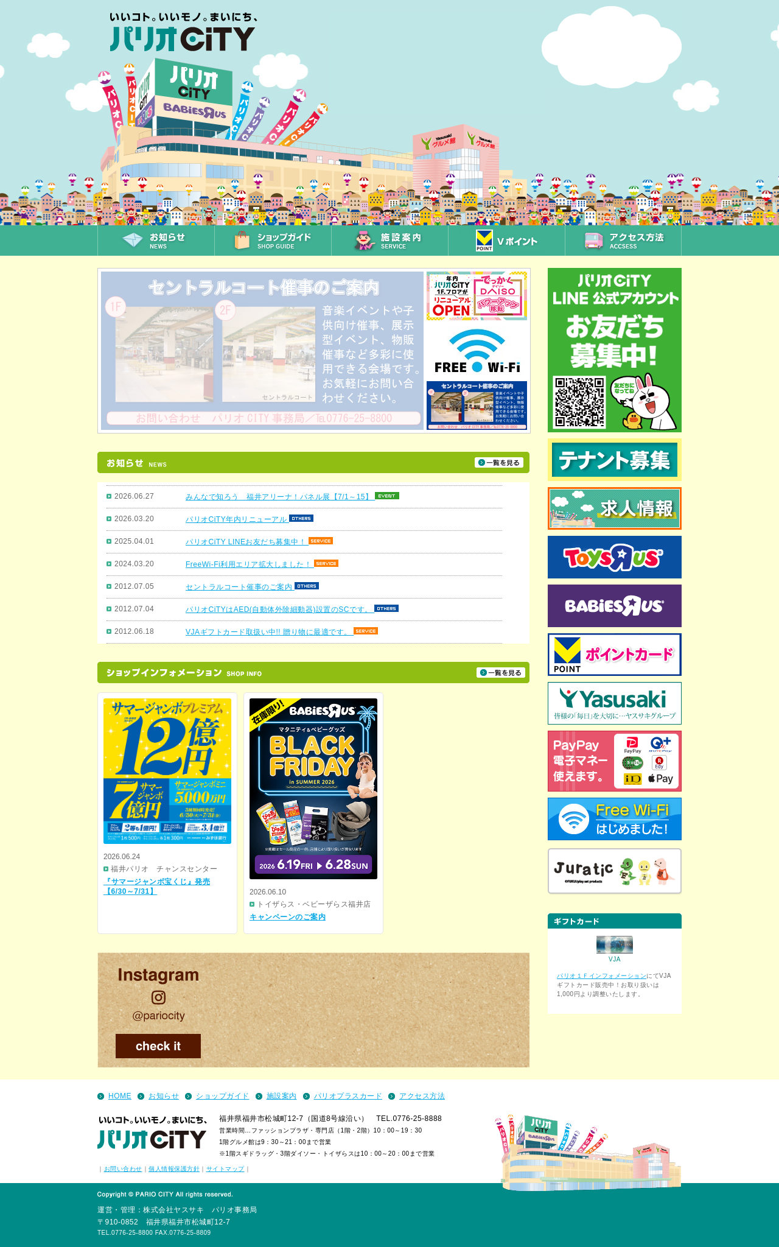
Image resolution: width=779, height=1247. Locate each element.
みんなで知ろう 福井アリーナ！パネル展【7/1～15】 (280, 497)
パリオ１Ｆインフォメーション (601, 975)
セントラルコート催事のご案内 (240, 587)
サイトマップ (225, 1168)
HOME (119, 1096)
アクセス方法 (422, 1096)
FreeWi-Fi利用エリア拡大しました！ (250, 564)
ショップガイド (223, 1096)
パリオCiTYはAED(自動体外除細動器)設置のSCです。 (280, 609)
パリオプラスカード (348, 1096)
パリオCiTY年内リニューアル (237, 519)
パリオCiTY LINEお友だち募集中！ (247, 542)
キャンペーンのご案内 (288, 917)
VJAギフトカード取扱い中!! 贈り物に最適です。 (270, 632)
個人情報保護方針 (174, 1168)
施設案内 (282, 1096)
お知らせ (163, 1096)
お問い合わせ (123, 1168)
